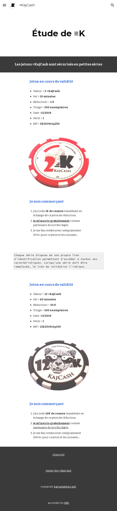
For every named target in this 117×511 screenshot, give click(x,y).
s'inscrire (59, 454)
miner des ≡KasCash (58, 470)
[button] (4, 5)
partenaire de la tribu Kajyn (50, 427)
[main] (58, 33)
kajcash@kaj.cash (65, 486)
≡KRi (66, 503)
